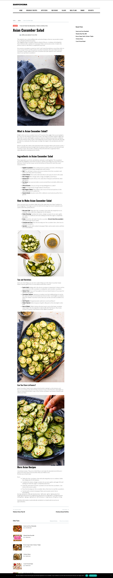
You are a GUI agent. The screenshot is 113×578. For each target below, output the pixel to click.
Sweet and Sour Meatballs (29, 526)
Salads (19, 20)
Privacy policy (93, 575)
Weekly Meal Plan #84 (57, 526)
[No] (111, 575)
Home (14, 20)
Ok (86, 575)
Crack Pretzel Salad (28, 544)
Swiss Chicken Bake (57, 553)
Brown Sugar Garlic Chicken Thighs (30, 536)
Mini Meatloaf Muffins (57, 544)
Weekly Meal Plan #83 (28, 553)
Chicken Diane (55, 535)
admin (15, 35)
